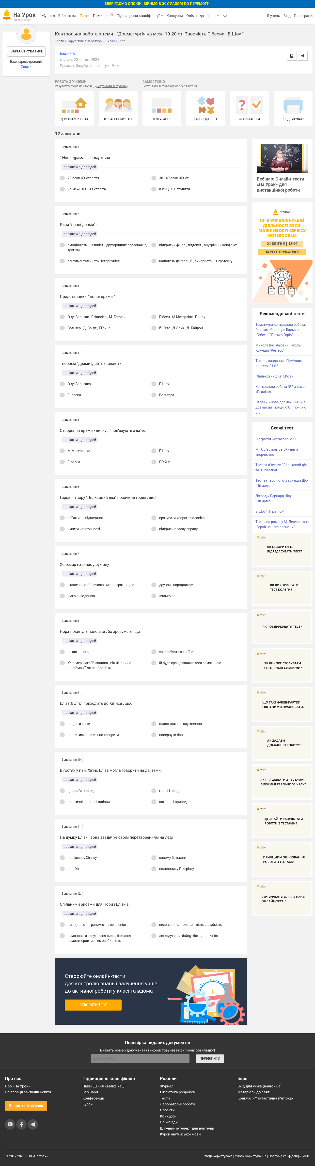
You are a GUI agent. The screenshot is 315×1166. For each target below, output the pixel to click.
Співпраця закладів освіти (28, 1092)
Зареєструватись (27, 51)
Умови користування (250, 1156)
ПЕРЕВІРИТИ (210, 1059)
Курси (87, 1104)
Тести (85, 16)
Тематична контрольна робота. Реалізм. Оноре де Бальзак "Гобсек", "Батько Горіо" (280, 330)
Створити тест (93, 1005)
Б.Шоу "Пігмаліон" (269, 511)
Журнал (48, 16)
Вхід (287, 16)
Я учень (273, 16)
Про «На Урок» (17, 1086)
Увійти (26, 66)
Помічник (103, 15)
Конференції (93, 1098)
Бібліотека (67, 16)
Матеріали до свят (253, 1092)
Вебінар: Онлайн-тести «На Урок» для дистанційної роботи (280, 184)
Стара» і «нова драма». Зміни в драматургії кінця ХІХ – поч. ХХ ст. (280, 407)
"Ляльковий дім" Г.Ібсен (274, 376)
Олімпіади (169, 1122)
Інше (213, 16)
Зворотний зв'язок (26, 1105)
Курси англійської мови (180, 1134)
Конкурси (174, 16)
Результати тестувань (111, 86)
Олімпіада (195, 16)
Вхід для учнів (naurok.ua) (259, 1086)
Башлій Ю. (68, 53)
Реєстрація (303, 16)
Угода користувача (218, 1156)
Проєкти (167, 1110)
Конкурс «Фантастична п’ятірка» (265, 1098)
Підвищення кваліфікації (140, 16)
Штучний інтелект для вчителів (187, 1128)
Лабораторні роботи (177, 1104)
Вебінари (90, 1092)
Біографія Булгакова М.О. (275, 439)
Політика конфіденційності (289, 1156)
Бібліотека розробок (177, 1092)
